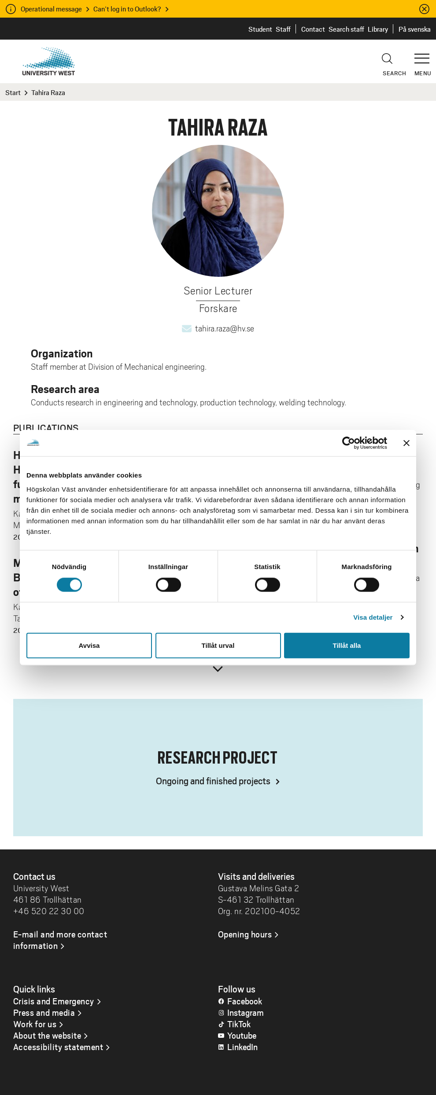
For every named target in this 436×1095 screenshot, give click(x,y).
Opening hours (245, 934)
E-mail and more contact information (60, 939)
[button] (425, 55)
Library (378, 28)
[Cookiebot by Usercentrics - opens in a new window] (348, 443)
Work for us (35, 1023)
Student (260, 28)
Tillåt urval (218, 645)
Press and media (44, 1012)
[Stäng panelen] (406, 443)
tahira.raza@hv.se (224, 328)
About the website (47, 1035)
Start (13, 92)
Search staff (346, 28)
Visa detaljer (372, 617)
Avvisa (89, 645)
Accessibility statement (58, 1046)
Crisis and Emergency (53, 1001)
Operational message (51, 8)
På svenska (415, 28)
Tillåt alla (347, 645)
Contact (313, 28)
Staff (283, 28)
